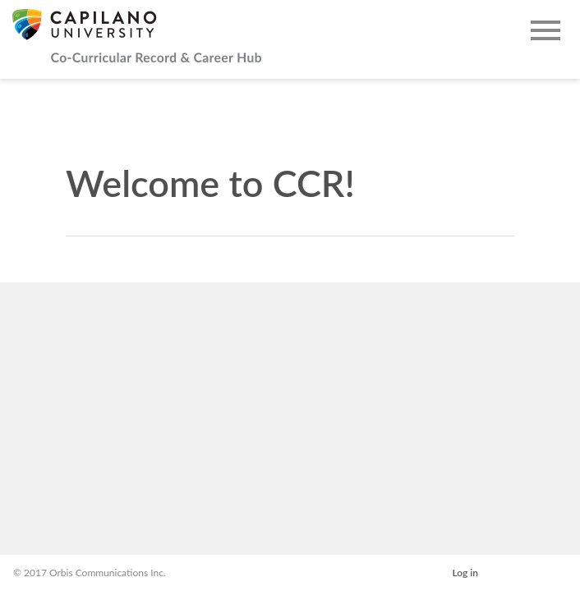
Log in (465, 572)
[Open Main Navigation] (545, 31)
